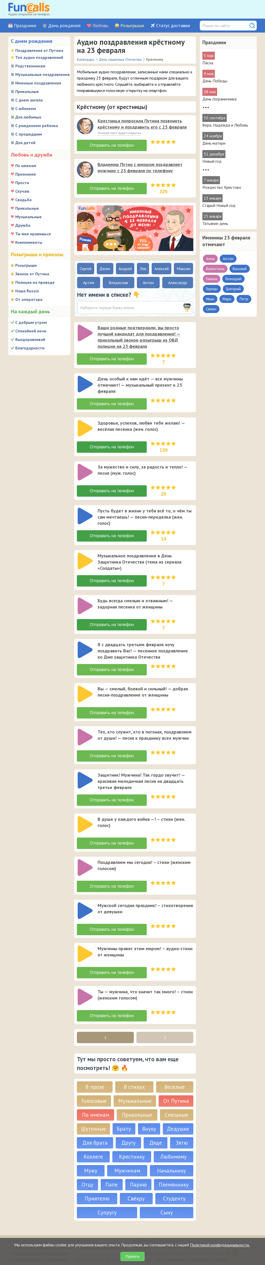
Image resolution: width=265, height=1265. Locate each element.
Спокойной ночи (30, 330)
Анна (210, 258)
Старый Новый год (218, 205)
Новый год (212, 161)
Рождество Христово (221, 187)
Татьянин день (215, 223)
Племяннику (174, 1184)
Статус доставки (173, 25)
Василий (240, 268)
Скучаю (22, 191)
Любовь (100, 25)
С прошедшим (28, 134)
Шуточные (93, 1128)
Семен (211, 309)
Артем (88, 282)
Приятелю (97, 1198)
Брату (124, 1128)
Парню (138, 1184)
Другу (128, 1142)
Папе (111, 1184)
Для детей (25, 142)
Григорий (233, 288)
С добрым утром (31, 322)
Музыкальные (28, 216)
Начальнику (171, 1170)
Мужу (90, 1170)
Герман (212, 288)
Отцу (87, 1184)
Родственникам (30, 65)
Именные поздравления (38, 82)
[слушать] (85, 126)
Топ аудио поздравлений (39, 57)
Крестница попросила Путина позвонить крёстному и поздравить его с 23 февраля (142, 124)
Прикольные (27, 91)
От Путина (176, 1100)
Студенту (174, 1198)
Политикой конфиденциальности (220, 1244)
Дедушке (178, 1128)
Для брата (95, 1142)
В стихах (134, 1086)
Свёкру (136, 1198)
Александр (177, 282)
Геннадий (233, 278)
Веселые (174, 1086)
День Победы (214, 80)
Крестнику (132, 1156)
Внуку (149, 1128)
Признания (25, 174)
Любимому (173, 1156)
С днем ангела (29, 100)
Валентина (215, 268)
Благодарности (30, 347)
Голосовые (94, 1100)
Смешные (176, 1114)
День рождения (64, 25)
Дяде (155, 1142)
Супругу (107, 1212)
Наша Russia (27, 290)
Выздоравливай (30, 339)
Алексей (161, 268)
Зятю (182, 1142)
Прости (22, 182)
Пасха (207, 62)
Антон (228, 258)
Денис (105, 268)
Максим (183, 268)
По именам (25, 165)
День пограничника (219, 98)
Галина (211, 278)
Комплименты (28, 242)
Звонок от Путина (32, 273)
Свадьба (23, 199)
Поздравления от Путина (39, 50)
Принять (133, 1256)
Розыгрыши (132, 25)
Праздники (25, 25)
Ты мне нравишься (33, 233)
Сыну (166, 1212)
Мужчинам (127, 1170)
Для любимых (28, 117)
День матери (213, 143)
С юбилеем (25, 108)
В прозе (94, 1086)
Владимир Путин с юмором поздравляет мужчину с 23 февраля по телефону (140, 167)
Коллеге (93, 1156)
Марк (227, 298)
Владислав (118, 282)
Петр (244, 298)
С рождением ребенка (36, 125)
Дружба (22, 225)
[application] (85, 126)
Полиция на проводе (35, 282)
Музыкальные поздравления (42, 74)
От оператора (28, 299)
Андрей (125, 268)
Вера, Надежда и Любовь (225, 125)
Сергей (85, 268)
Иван (210, 298)
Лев (143, 268)
